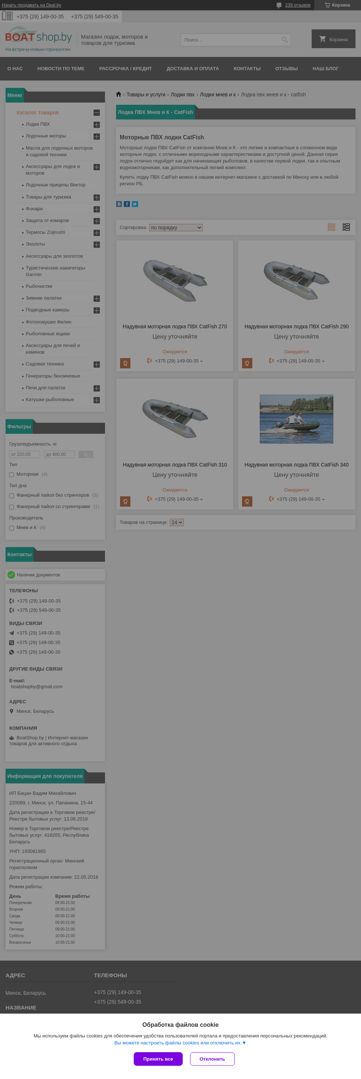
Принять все (158, 1059)
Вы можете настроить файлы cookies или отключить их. (178, 1043)
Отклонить (212, 1059)
